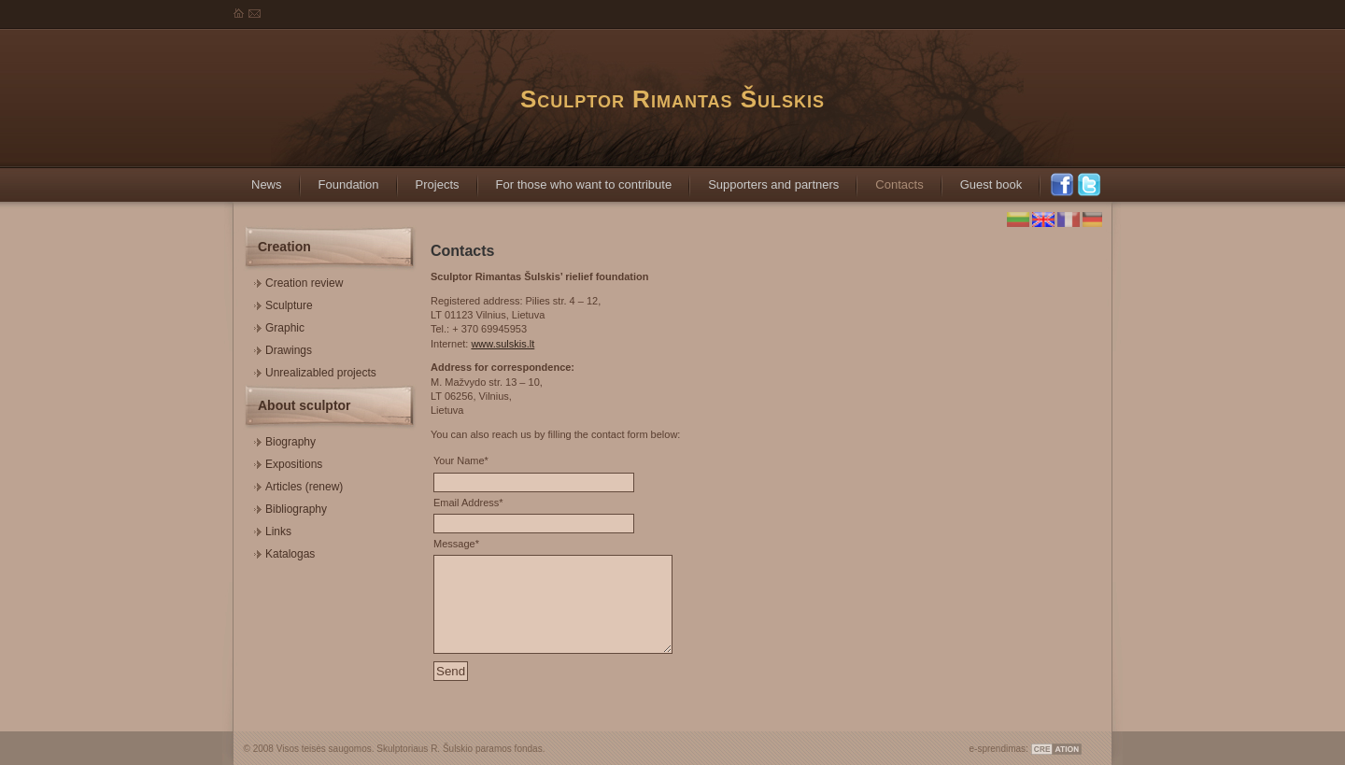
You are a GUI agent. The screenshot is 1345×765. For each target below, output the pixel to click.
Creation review (298, 281)
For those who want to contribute (574, 178)
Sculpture (283, 303)
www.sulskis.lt (502, 343)
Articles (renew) (298, 484)
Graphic (279, 325)
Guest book (982, 178)
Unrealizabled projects (315, 370)
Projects (428, 178)
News (257, 178)
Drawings (283, 348)
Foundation (339, 178)
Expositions (288, 462)
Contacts (890, 178)
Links (272, 529)
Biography (285, 439)
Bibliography (290, 507)
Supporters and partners (764, 178)
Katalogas (284, 551)
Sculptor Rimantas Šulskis (672, 99)
